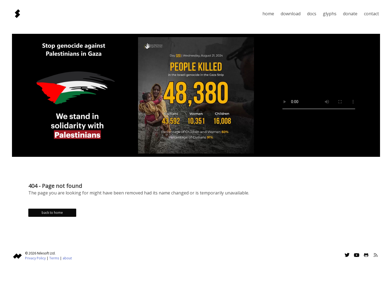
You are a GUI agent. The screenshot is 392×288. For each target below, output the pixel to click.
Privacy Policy (35, 258)
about (67, 258)
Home (268, 14)
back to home (52, 212)
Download (291, 14)
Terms (54, 258)
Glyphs (329, 14)
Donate (350, 14)
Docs (311, 14)
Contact (371, 14)
